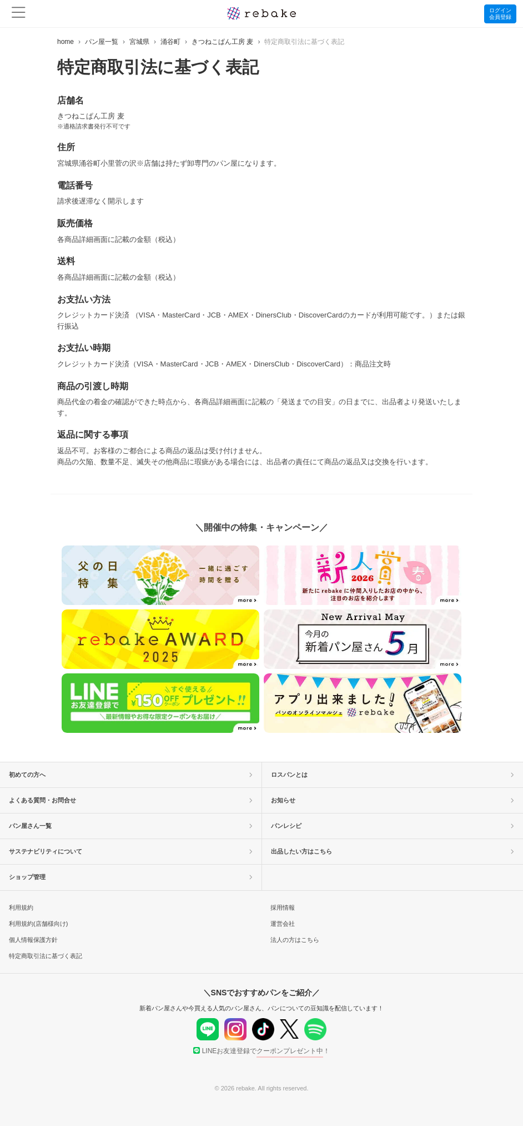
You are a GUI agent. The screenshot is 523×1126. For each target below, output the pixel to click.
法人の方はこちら (294, 939)
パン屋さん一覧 (131, 825)
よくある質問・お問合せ (131, 800)
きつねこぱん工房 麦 (222, 42)
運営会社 (282, 923)
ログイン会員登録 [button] (500, 13)
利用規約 (21, 907)
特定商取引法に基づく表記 (45, 956)
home (65, 42)
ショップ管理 (131, 877)
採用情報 (282, 907)
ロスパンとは (392, 774)
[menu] (18, 13)
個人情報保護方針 (33, 939)
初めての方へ (131, 774)
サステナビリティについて (131, 851)
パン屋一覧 (101, 42)
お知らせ (392, 800)
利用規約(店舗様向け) (38, 923)
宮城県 (139, 42)
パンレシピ (392, 825)
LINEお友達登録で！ (261, 1051)
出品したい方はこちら (392, 851)
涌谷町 (170, 42)
